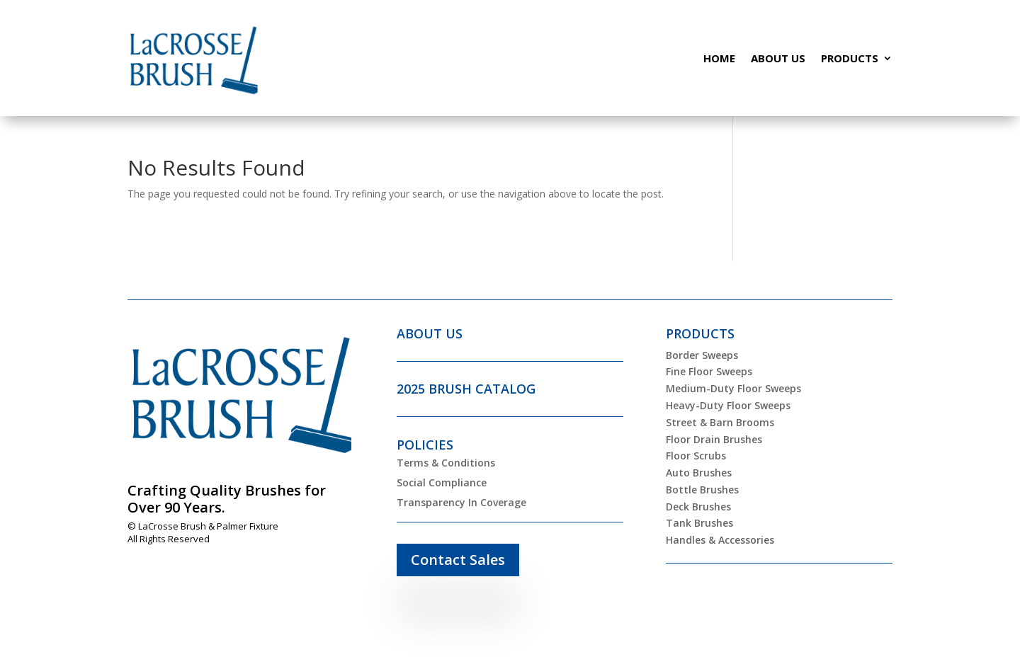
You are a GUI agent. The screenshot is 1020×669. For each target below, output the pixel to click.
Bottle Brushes (702, 489)
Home (719, 58)
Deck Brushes (698, 506)
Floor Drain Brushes (714, 439)
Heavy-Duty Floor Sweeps (728, 405)
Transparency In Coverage (461, 502)
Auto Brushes (699, 472)
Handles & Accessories (720, 540)
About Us (778, 58)
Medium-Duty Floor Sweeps (733, 388)
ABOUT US (430, 333)
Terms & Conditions (446, 462)
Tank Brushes (699, 523)
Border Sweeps (702, 355)
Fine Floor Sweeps (709, 371)
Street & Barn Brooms (720, 422)
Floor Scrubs (696, 455)
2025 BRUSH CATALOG (466, 388)
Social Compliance (442, 482)
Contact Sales (458, 559)
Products (849, 58)
